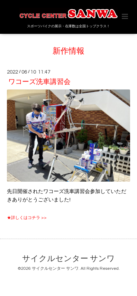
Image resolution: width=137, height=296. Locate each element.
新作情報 (68, 51)
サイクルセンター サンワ (68, 259)
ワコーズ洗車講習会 (39, 81)
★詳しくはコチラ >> (27, 218)
